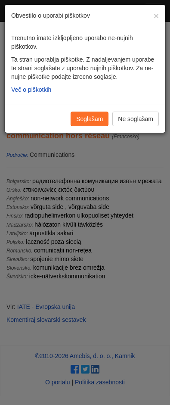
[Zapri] (156, 15)
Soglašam (89, 118)
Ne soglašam (135, 118)
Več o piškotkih (31, 89)
